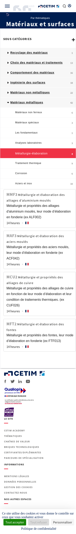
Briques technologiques (21, 446)
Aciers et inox (44, 184)
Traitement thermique (44, 163)
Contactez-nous (15, 492)
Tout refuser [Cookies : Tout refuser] (38, 522)
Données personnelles (20, 481)
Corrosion (44, 173)
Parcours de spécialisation (24, 457)
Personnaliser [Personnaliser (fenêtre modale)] (62, 522)
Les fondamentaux (44, 133)
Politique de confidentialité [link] (38, 528)
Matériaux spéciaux (44, 123)
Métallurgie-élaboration (44, 154)
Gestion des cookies (18, 487)
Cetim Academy (14, 430)
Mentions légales (16, 476)
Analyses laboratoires (44, 143)
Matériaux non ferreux (44, 112)
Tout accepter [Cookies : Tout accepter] (14, 522)
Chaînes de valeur (17, 441)
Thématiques (13, 435)
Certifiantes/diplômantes (22, 452)
